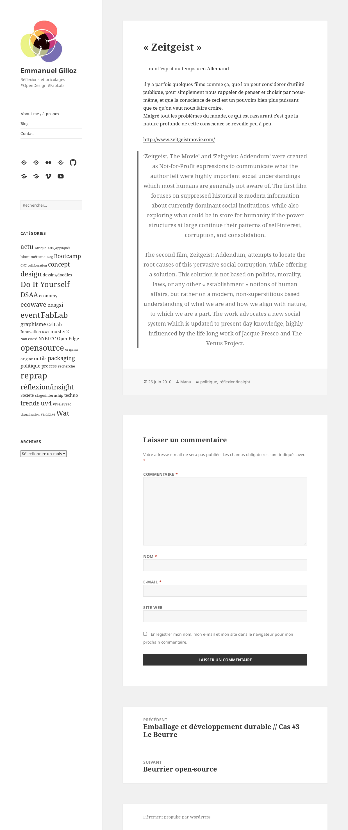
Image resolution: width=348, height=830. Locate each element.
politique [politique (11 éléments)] (30, 365)
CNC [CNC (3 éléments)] (24, 265)
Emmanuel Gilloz (49, 70)
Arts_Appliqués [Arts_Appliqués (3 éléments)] (58, 248)
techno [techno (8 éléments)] (71, 395)
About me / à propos (40, 113)
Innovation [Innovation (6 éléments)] (31, 331)
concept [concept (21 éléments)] (59, 264)
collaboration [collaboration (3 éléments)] (37, 265)
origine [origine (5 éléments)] (27, 358)
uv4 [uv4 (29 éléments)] (46, 403)
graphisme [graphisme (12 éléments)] (33, 324)
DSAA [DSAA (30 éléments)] (29, 294)
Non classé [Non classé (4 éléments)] (29, 339)
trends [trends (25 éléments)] (30, 403)
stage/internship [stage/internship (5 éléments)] (49, 395)
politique (208, 381)
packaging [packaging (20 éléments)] (61, 358)
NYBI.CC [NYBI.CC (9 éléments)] (47, 338)
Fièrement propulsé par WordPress (176, 817)
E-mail (152, 582)
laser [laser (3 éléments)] (45, 332)
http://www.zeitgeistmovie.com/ (179, 139)
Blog (25, 123)
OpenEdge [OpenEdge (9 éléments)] (68, 338)
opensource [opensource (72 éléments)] (42, 347)
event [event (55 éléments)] (30, 315)
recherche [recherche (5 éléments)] (66, 366)
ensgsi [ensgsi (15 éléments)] (55, 304)
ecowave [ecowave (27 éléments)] (33, 304)
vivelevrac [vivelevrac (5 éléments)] (62, 404)
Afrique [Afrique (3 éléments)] (40, 248)
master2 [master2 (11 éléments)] (59, 331)
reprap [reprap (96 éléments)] (34, 375)
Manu (185, 381)
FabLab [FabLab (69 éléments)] (54, 315)
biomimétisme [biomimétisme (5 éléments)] (33, 256)
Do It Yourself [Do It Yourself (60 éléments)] (45, 284)
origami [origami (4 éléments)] (71, 349)
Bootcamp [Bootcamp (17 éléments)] (67, 256)
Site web (152, 607)
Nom (150, 556)
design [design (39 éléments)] (31, 273)
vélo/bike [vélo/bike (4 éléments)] (48, 414)
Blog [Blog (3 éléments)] (50, 257)
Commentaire (160, 474)
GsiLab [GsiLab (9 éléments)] (54, 324)
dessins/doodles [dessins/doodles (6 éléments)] (57, 275)
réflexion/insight (234, 381)
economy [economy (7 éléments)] (48, 295)
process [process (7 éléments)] (49, 366)
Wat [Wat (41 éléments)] (62, 413)
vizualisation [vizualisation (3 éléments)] (30, 414)
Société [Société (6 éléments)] (27, 395)
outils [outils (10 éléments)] (40, 358)
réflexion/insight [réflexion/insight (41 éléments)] (47, 386)
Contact (28, 133)
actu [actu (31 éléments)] (27, 246)
